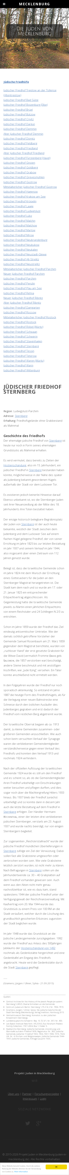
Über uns (13, 1094)
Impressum (30, 1098)
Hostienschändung (14, 465)
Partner (27, 1094)
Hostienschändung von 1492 (38, 948)
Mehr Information (21, 1172)
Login (43, 1098)
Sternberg (21, 416)
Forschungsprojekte (47, 1094)
